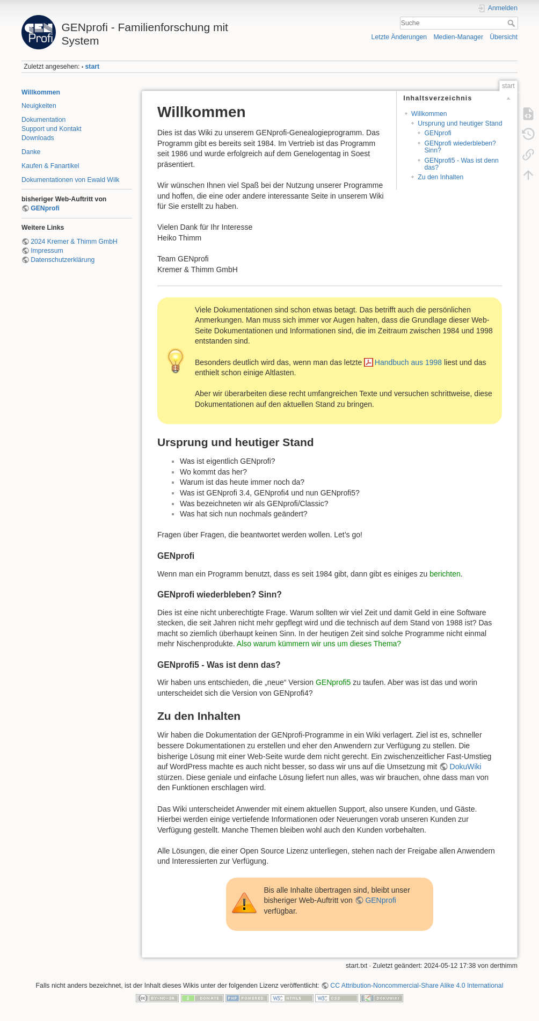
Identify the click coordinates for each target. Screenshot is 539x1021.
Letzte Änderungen (399, 37)
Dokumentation (43, 119)
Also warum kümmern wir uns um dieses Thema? (319, 643)
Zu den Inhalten (440, 177)
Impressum (47, 250)
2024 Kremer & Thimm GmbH (74, 241)
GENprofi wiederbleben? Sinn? (460, 147)
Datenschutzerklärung (62, 260)
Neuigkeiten (38, 106)
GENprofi (45, 208)
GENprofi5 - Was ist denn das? (461, 164)
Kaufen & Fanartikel (50, 166)
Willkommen (40, 92)
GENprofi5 (333, 682)
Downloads (37, 138)
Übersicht (504, 37)
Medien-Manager (458, 37)
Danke (30, 152)
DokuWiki (466, 766)
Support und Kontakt (51, 129)
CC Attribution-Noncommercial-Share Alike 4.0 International (416, 985)
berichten (445, 574)
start (92, 66)
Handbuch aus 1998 (408, 362)
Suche (512, 23)
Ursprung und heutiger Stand (460, 123)
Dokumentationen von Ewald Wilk (70, 180)
